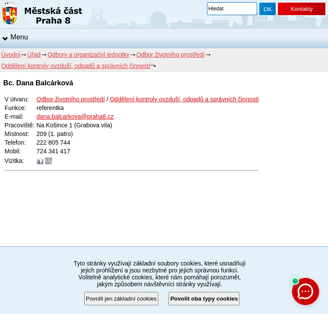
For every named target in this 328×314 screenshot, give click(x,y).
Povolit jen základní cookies (121, 298)
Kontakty (301, 9)
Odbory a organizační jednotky (89, 54)
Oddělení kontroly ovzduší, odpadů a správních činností (75, 65)
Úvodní (10, 54)
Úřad (33, 54)
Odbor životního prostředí (171, 54)
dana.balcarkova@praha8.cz (75, 116)
